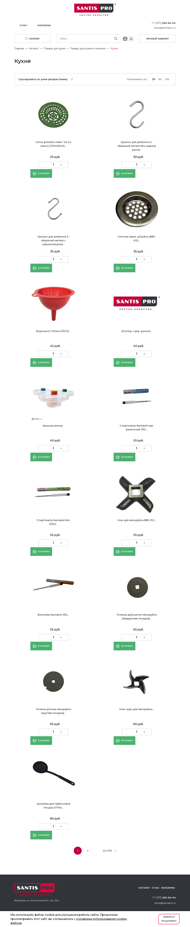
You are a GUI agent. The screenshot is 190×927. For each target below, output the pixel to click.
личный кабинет (157, 38)
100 (167, 78)
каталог (32, 38)
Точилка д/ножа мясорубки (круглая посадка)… (53, 710)
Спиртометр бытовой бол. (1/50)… (53, 521)
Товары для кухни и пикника (87, 48)
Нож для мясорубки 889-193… (136, 519)
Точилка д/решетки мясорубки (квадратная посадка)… (136, 616)
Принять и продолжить (169, 919)
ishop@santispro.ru (165, 27)
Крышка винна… (53, 425)
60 (160, 78)
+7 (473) (163, 23)
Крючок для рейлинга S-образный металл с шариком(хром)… (53, 240)
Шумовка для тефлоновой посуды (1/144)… (53, 805)
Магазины (45, 25)
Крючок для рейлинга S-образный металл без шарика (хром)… (136, 145)
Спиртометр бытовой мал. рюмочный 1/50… (137, 427)
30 (153, 78)
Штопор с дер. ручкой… (136, 330)
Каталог (34, 48)
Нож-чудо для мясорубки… (136, 708)
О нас (23, 25)
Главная (19, 48)
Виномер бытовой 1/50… (53, 614)
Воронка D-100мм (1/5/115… (53, 330)
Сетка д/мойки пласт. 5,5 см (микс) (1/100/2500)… (53, 143)
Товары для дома (54, 48)
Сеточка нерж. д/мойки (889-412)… (137, 238)
